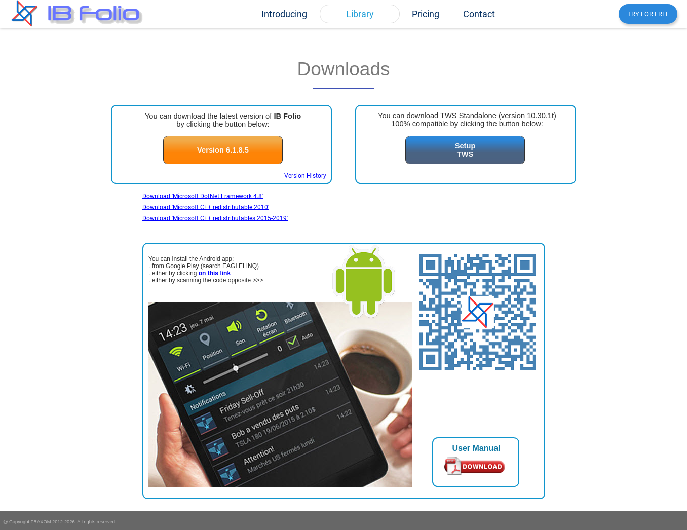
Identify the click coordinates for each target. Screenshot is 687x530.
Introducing (284, 14)
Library (360, 14)
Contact (479, 14)
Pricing (425, 14)
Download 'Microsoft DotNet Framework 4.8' (202, 195)
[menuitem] (284, 14)
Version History (305, 175)
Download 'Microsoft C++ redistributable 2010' (205, 206)
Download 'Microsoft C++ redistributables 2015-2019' (215, 217)
